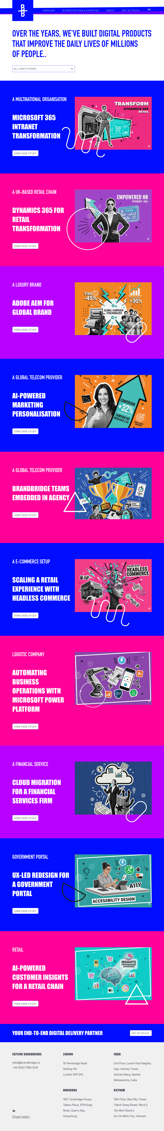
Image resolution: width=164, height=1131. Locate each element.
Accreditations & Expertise (80, 10)
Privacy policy (21, 1116)
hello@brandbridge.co (26, 1062)
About (110, 10)
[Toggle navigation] (149, 10)
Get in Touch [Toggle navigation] (140, 1033)
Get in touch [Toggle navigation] (130, 10)
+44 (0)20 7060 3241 (25, 1067)
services (49, 10)
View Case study (25, 153)
